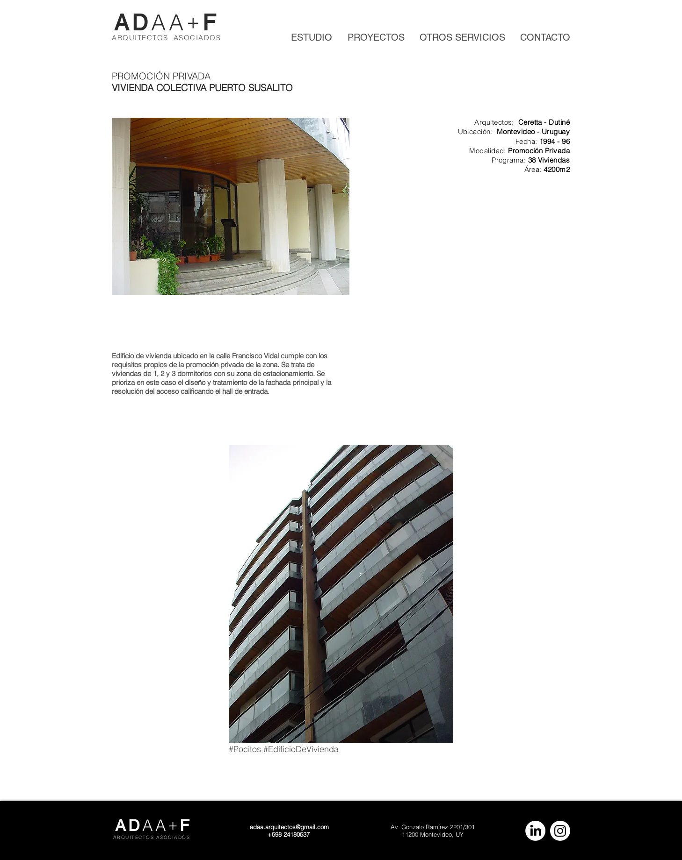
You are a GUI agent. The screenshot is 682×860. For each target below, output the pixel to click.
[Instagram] (560, 831)
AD (132, 23)
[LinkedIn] (535, 831)
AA (169, 22)
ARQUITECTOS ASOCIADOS (166, 37)
